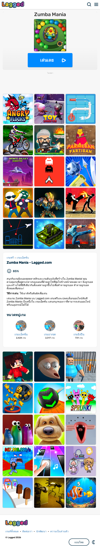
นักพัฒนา (41, 531)
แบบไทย (79, 542)
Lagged (13, 4)
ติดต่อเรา (27, 531)
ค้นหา (89, 4)
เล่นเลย (47, 60)
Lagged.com (17, 523)
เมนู (96, 4)
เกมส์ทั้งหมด (12, 531)
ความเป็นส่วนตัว (59, 531)
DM (93, 542)
